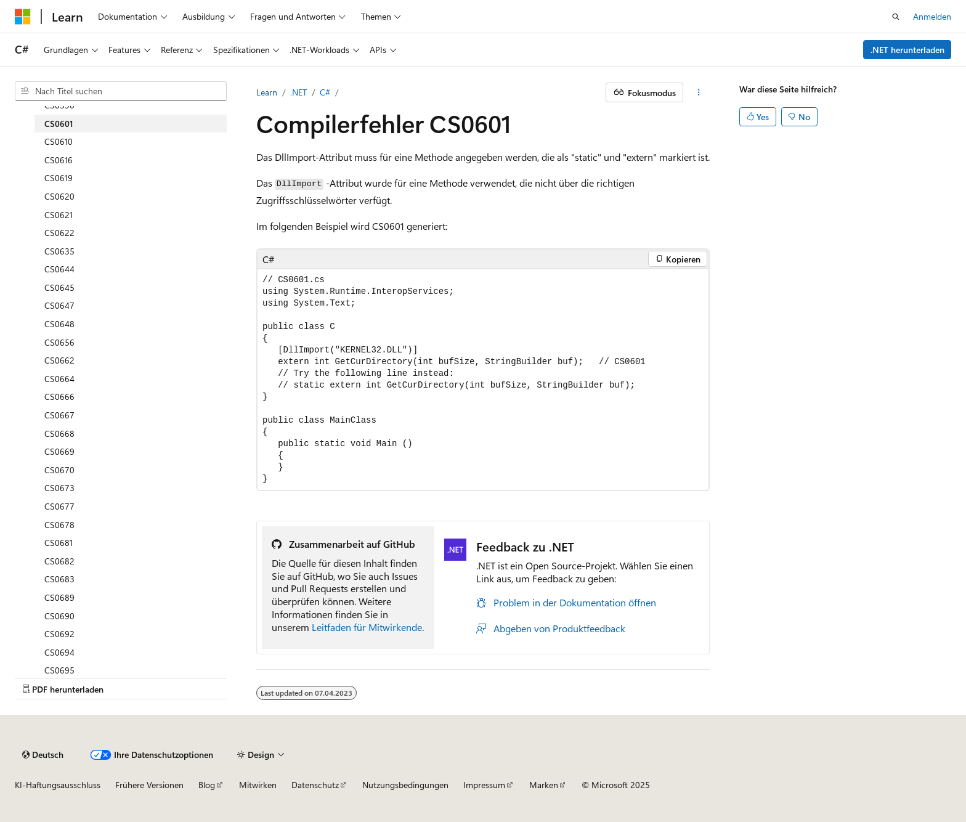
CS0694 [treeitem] (59, 652)
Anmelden (932, 16)
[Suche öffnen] (895, 17)
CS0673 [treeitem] (59, 488)
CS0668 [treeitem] (59, 433)
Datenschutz (315, 785)
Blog (206, 785)
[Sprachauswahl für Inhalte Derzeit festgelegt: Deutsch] (43, 755)
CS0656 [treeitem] (59, 342)
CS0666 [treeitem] (59, 396)
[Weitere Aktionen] (699, 92)
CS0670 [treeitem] (59, 470)
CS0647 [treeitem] (59, 305)
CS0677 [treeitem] (59, 506)
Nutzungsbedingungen (405, 785)
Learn (266, 92)
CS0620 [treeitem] (59, 196)
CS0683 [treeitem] (59, 579)
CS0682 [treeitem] (59, 561)
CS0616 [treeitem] (58, 160)
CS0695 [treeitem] (59, 670)
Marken (543, 785)
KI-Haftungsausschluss (57, 785)
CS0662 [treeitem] (59, 360)
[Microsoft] (23, 17)
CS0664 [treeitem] (59, 379)
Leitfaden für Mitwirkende (367, 627)
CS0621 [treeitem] (58, 215)
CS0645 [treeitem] (59, 287)
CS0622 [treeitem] (59, 232)
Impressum (484, 785)
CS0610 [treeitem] (58, 141)
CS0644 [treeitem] (59, 269)
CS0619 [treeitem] (58, 178)
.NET (298, 92)
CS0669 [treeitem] (59, 451)
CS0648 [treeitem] (59, 324)
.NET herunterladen (907, 49)
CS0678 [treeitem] (59, 525)
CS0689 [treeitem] (59, 597)
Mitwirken (258, 785)
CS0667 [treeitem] (59, 415)
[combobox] (121, 91)
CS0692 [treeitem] (59, 634)
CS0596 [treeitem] (59, 105)
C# (325, 92)
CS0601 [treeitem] (58, 123)
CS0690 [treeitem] (59, 616)
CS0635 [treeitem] (59, 251)
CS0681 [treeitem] (58, 542)
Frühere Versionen (149, 785)
